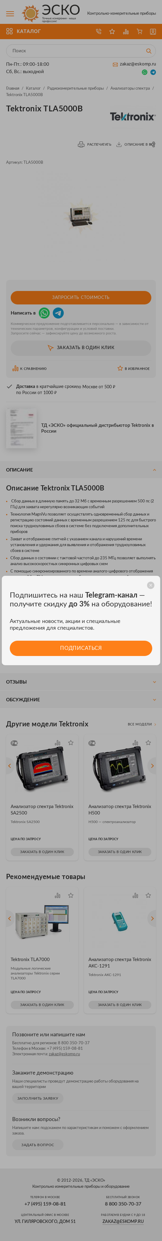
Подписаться (81, 648)
